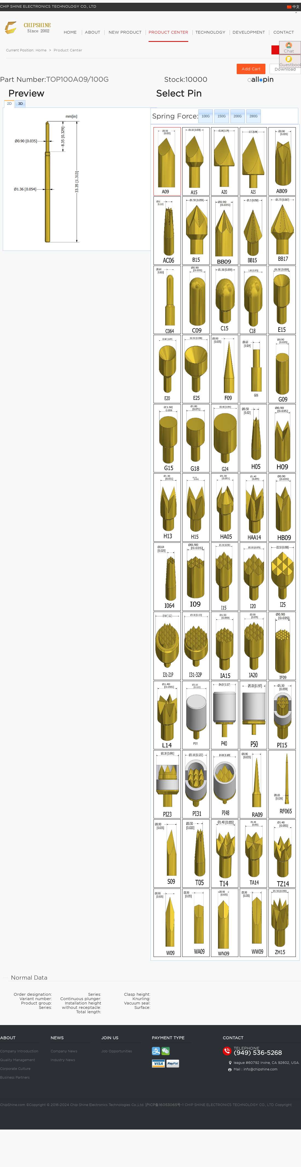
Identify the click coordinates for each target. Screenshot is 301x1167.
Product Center (68, 50)
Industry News (63, 1060)
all (255, 79)
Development (249, 32)
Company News (64, 1051)
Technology (210, 32)
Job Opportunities (116, 1051)
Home (70, 32)
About (92, 32)
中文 (293, 7)
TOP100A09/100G (77, 79)
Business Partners (15, 1077)
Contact (283, 32)
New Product (125, 32)
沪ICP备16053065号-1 (164, 1105)
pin (268, 79)
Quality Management (17, 1060)
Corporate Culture (15, 1069)
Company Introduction (19, 1051)
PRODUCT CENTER (168, 32)
